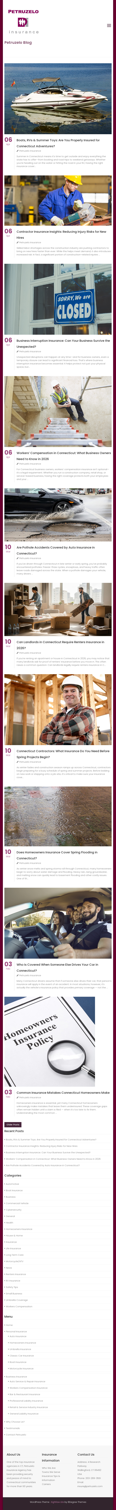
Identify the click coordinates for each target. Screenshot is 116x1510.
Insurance (11, 1242)
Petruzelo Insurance (29, 150)
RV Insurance (13, 1280)
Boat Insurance (14, 1190)
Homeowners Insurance (19, 1229)
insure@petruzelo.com (90, 1486)
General (10, 1216)
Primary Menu (109, 25)
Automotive (12, 1184)
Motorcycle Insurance (22, 1368)
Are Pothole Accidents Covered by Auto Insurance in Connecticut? (43, 1165)
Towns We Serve (51, 1472)
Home (9, 1325)
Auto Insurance (18, 1336)
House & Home (14, 1235)
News (9, 1267)
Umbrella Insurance (20, 1349)
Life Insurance (13, 1248)
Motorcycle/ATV (14, 1261)
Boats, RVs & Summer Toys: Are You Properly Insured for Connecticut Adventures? (51, 1139)
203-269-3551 (93, 1478)
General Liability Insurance (24, 1413)
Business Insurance (16, 1376)
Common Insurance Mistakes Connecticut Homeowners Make (63, 1093)
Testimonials (13, 1428)
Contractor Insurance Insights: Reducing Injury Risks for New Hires (41, 1146)
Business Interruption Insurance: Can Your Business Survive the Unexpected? (48, 1152)
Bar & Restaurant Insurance (25, 1394)
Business (11, 1196)
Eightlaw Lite (57, 1502)
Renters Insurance (16, 1274)
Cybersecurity (13, 1209)
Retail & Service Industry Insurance (29, 1407)
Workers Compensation (19, 1306)
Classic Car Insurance (22, 1355)
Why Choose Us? (15, 1421)
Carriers (46, 1484)
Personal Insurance (16, 1331)
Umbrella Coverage (17, 1300)
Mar (8, 550)
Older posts (12, 1124)
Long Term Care (15, 1254)
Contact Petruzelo (16, 1434)
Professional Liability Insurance (26, 1400)
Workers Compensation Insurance (29, 1387)
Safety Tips (12, 1287)
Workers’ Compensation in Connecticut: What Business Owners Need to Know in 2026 (53, 1158)
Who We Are (49, 1468)
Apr (8, 142)
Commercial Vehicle (17, 1203)
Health (9, 1222)
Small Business (14, 1293)
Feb (8, 967)
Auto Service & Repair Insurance (27, 1381)
